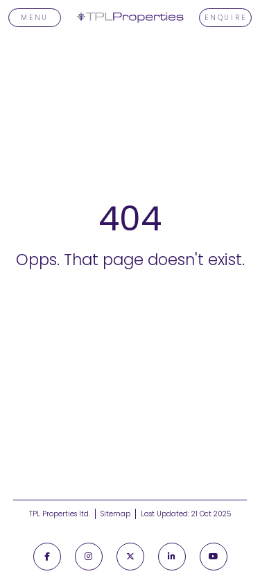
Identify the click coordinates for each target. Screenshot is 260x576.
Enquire (226, 17)
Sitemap (115, 514)
